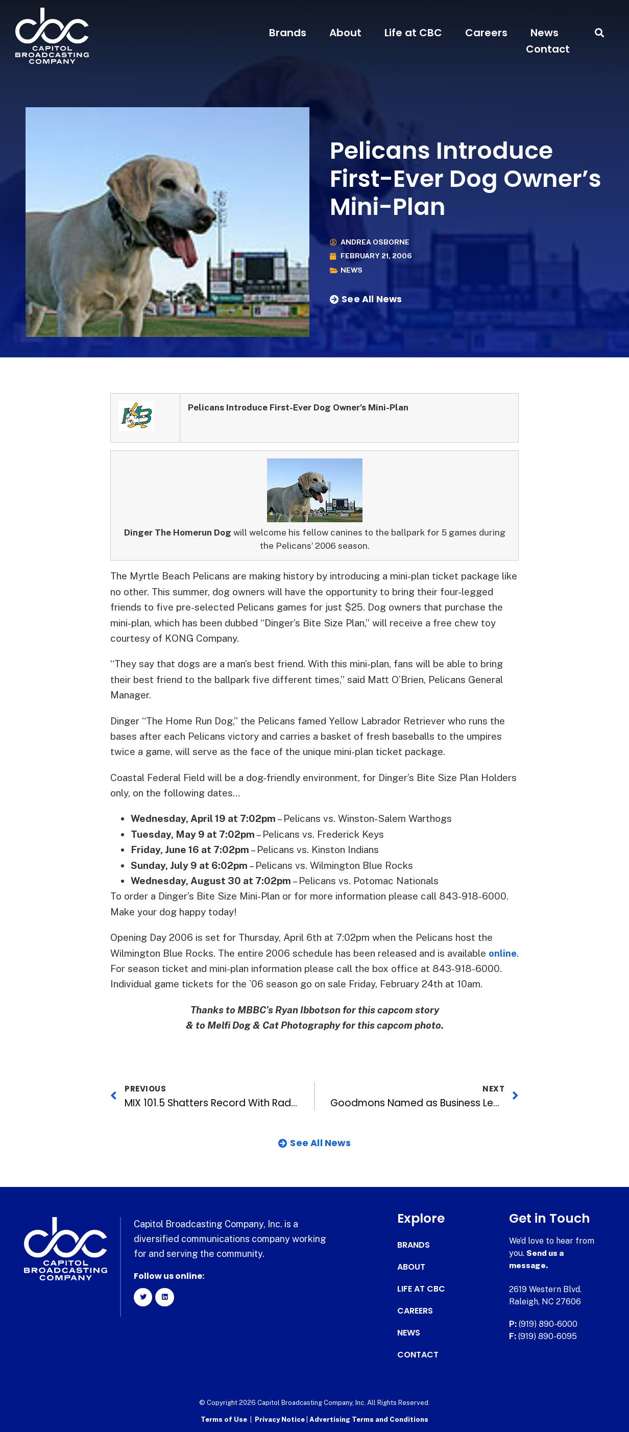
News (544, 33)
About (345, 33)
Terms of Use (224, 1419)
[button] (599, 33)
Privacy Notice (280, 1419)
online (124, 968)
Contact (548, 49)
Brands (287, 33)
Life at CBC (413, 33)
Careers (486, 33)
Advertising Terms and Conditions (368, 1419)
